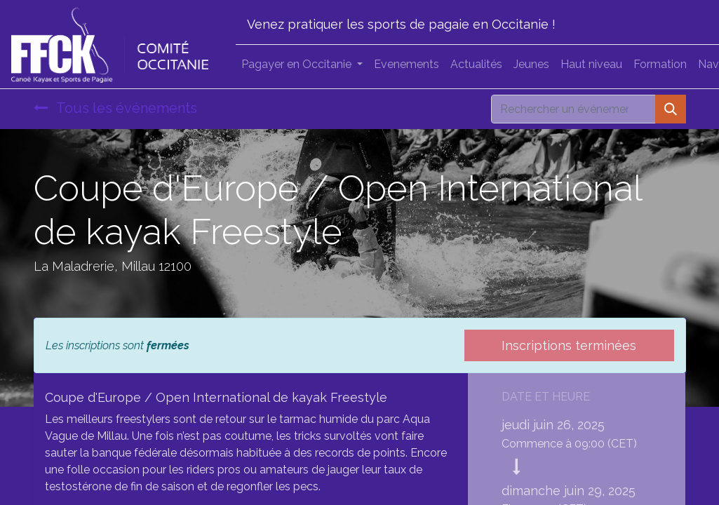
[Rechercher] (670, 109)
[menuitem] (406, 64)
